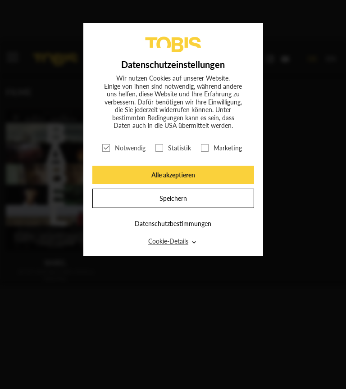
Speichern (173, 198)
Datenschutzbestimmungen (173, 223)
